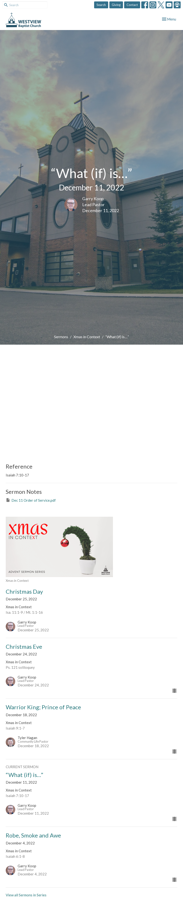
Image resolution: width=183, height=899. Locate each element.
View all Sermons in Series (26, 895)
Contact (132, 5)
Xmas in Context (86, 336)
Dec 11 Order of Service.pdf (31, 500)
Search (101, 5)
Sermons (61, 336)
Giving (116, 5)
